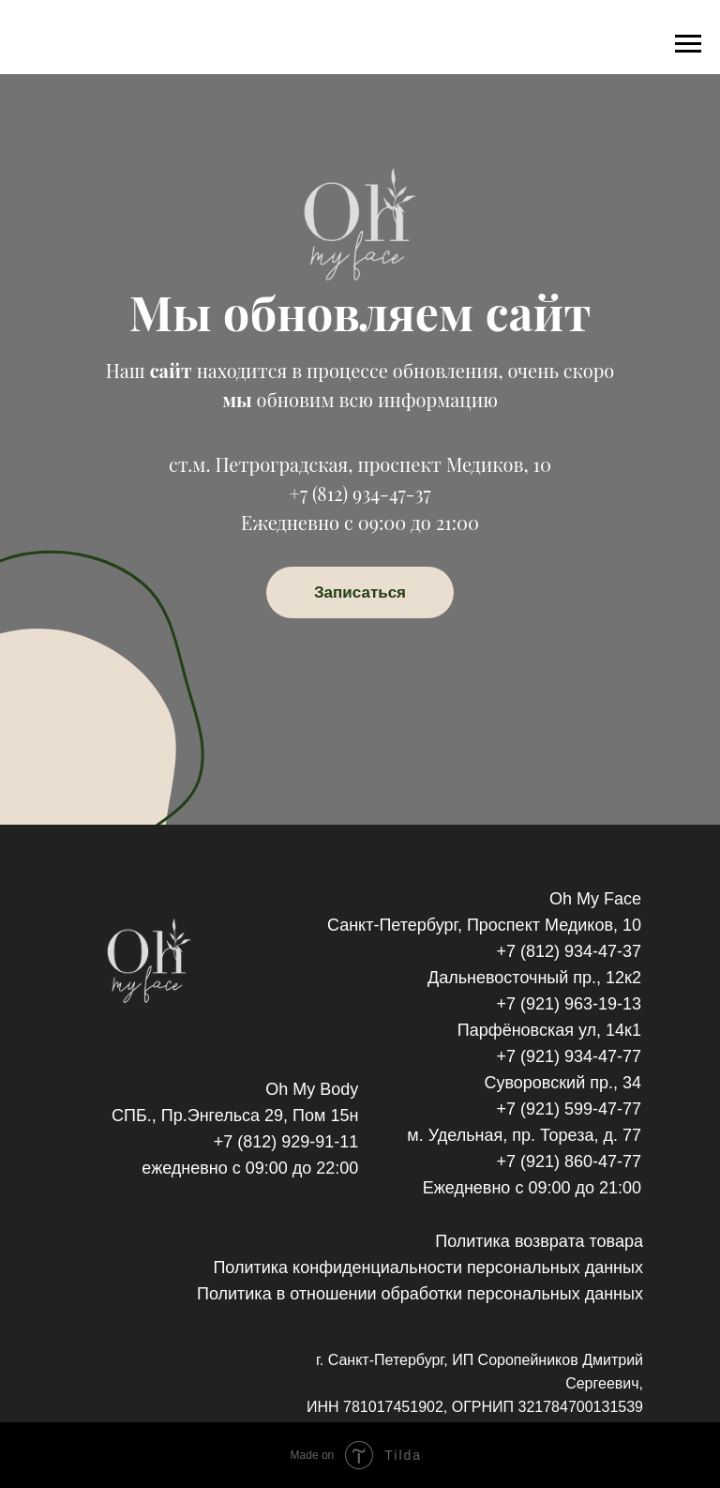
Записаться (360, 592)
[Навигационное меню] (688, 44)
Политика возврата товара (539, 1241)
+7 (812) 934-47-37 (359, 493)
